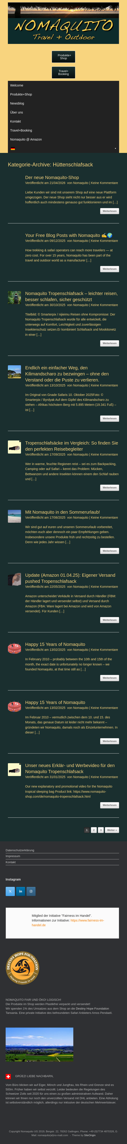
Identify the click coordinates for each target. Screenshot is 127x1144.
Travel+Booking (21, 130)
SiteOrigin (90, 1135)
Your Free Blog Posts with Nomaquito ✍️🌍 (69, 235)
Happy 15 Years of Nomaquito (55, 644)
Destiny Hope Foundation (92, 1008)
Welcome (16, 85)
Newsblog (17, 103)
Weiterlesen (110, 211)
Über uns (16, 112)
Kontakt (15, 121)
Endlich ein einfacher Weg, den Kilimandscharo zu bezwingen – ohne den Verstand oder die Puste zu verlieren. (67, 373)
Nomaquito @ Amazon (26, 139)
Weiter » (112, 830)
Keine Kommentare (104, 183)
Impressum (13, 856)
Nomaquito (80, 183)
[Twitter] (10, 891)
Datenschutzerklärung (20, 850)
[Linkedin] (20, 891)
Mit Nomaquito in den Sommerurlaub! (62, 512)
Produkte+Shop (21, 94)
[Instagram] (31, 891)
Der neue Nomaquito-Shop (52, 177)
